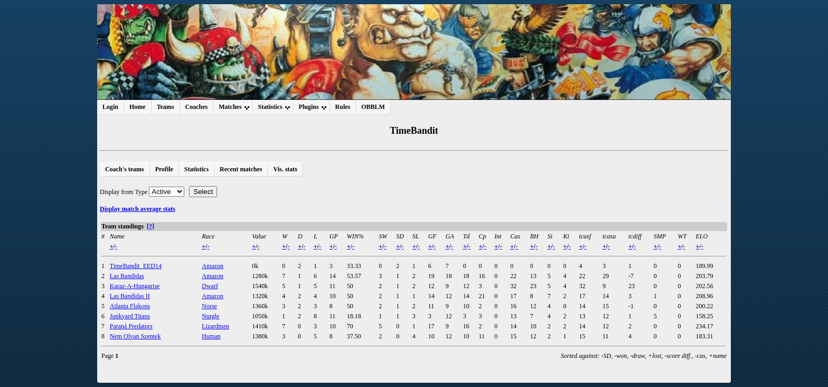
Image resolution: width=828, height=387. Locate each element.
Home (137, 106)
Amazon (212, 266)
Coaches (196, 106)
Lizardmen (215, 326)
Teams (165, 106)
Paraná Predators (131, 326)
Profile (164, 169)
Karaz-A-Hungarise (135, 286)
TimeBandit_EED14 (136, 266)
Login (110, 106)
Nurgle (210, 316)
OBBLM (373, 106)
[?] (150, 226)
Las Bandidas (127, 276)
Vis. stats (285, 169)
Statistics (196, 169)
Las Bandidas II (130, 296)
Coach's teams (124, 169)
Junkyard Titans (130, 316)
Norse (209, 306)
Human (211, 336)
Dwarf (210, 286)
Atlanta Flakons (130, 306)
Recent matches (241, 169)
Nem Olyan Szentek (135, 336)
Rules (343, 106)
